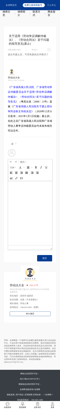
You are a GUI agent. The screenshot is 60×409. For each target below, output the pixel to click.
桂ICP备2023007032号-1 (30, 379)
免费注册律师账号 (33, 5)
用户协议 (20, 395)
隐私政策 (11, 395)
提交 (44, 258)
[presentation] (10, 162)
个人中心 (51, 5)
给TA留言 (30, 314)
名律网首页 (11, 5)
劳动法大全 (17, 285)
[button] (10, 162)
